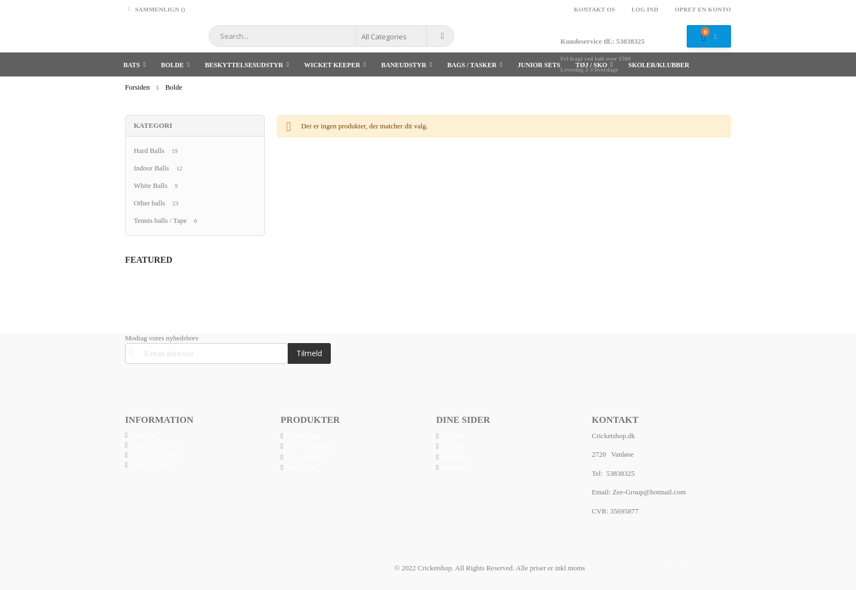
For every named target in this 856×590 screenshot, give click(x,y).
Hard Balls (149, 150)
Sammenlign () (155, 9)
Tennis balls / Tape (160, 220)
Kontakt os (594, 9)
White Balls (151, 185)
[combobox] (331, 36)
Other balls (149, 203)
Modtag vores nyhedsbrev (162, 338)
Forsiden (137, 87)
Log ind (645, 9)
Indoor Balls (151, 168)
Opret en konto (703, 9)
